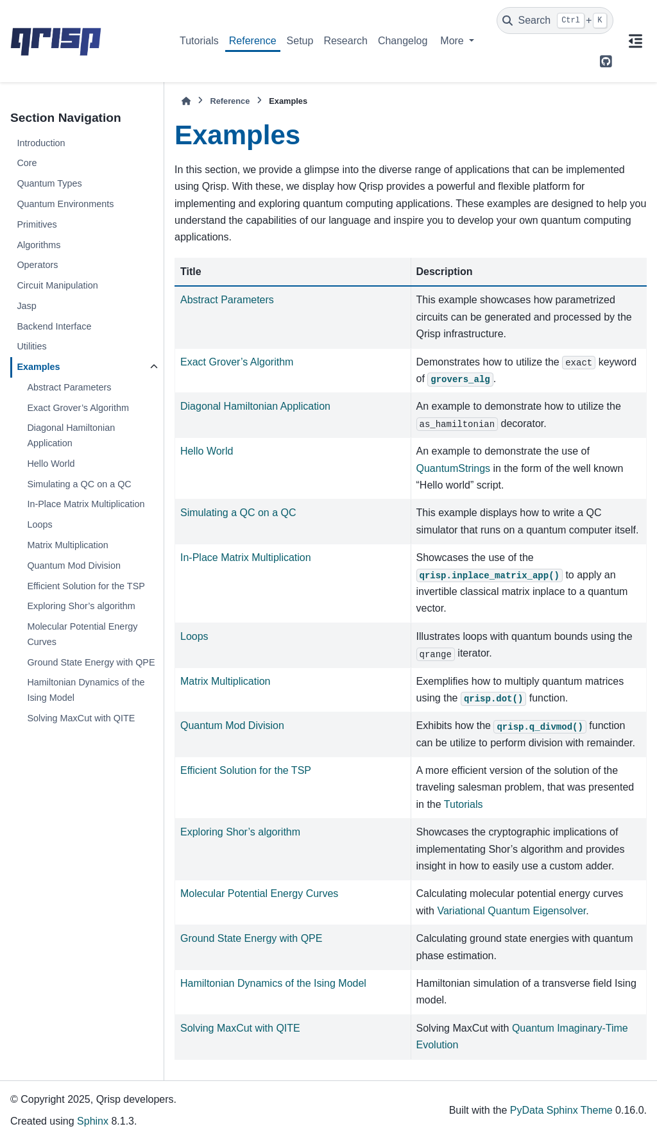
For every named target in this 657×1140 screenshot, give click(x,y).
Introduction (41, 143)
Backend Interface (54, 326)
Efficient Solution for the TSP (85, 586)
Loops (39, 524)
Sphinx (92, 1121)
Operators (37, 265)
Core (27, 163)
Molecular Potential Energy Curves (82, 634)
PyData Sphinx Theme (561, 1110)
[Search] (555, 20)
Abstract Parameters (69, 387)
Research (345, 40)
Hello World (50, 463)
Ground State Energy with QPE (91, 662)
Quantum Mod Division (74, 565)
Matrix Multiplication (67, 545)
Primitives (36, 224)
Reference (253, 40)
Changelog (402, 40)
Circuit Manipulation (57, 285)
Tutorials (199, 40)
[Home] (186, 101)
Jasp (26, 306)
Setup (300, 40)
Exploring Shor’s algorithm (81, 606)
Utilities (31, 346)
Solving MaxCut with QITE (81, 718)
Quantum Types (49, 183)
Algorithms (38, 245)
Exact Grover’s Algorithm (78, 408)
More (453, 40)
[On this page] (635, 41)
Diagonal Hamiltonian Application (71, 435)
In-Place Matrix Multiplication (85, 504)
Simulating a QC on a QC (79, 484)
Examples (38, 367)
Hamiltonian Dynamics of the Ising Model (85, 690)
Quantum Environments (65, 204)
